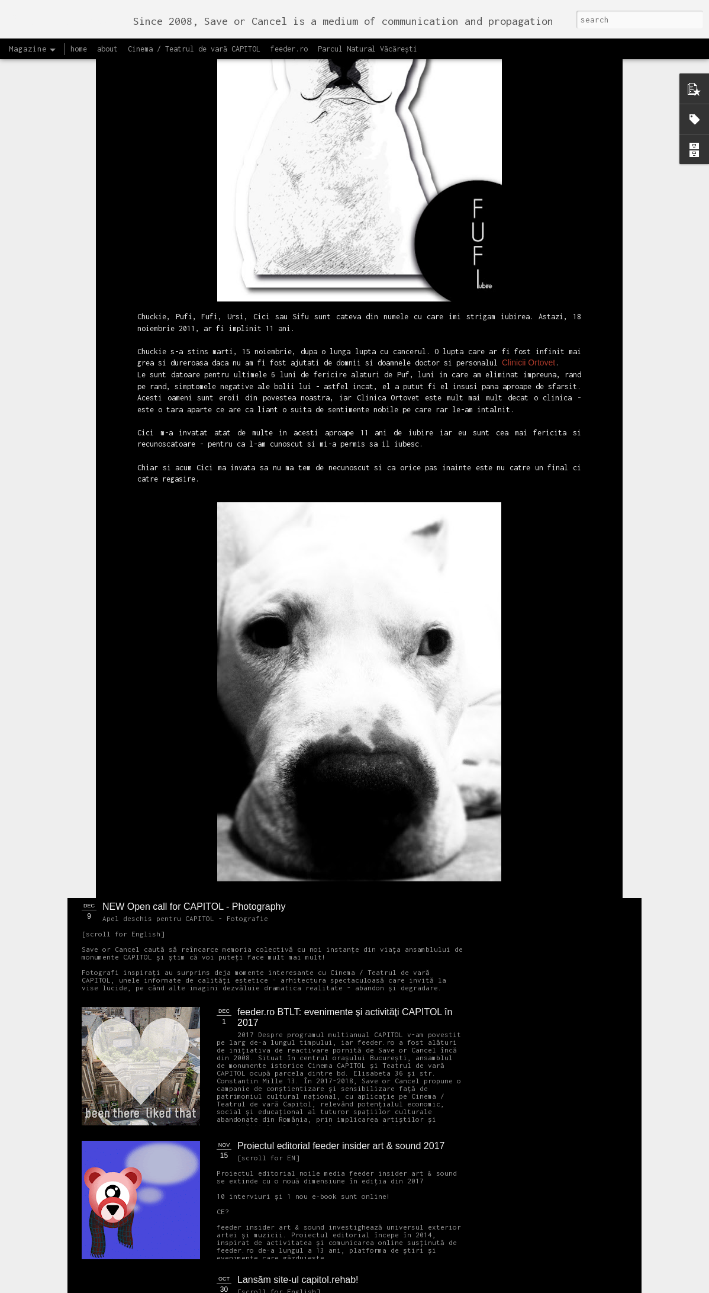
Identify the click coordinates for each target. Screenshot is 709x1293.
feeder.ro (289, 48)
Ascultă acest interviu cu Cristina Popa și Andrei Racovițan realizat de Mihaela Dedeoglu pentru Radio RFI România (431, 566)
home (78, 48)
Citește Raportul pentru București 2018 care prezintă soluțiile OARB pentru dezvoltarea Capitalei (571, 560)
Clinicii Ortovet (528, 87)
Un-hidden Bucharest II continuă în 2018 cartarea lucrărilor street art (291, 555)
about (107, 48)
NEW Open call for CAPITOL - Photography (193, 906)
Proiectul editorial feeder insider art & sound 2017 (340, 1146)
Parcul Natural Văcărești (367, 48)
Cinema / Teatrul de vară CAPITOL (194, 48)
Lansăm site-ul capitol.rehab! (298, 1280)
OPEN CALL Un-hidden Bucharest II (143, 544)
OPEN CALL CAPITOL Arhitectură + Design (329, 639)
